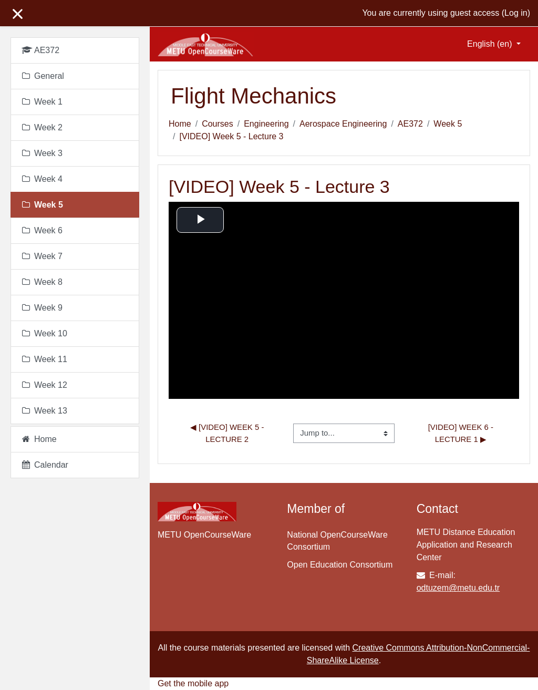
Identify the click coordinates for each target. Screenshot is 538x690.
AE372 (410, 123)
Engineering (266, 123)
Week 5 (447, 123)
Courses (217, 123)
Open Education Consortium (339, 564)
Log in (515, 12)
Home (180, 123)
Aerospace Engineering (343, 123)
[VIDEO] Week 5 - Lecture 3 (231, 136)
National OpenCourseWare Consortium (337, 540)
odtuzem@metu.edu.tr (458, 587)
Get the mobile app (193, 683)
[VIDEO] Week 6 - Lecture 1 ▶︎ (461, 433)
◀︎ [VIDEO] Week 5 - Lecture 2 (228, 433)
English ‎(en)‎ (490, 43)
